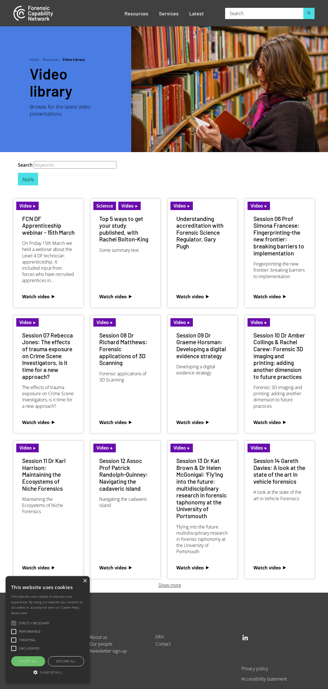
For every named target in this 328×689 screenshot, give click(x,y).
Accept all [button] (28, 661)
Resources (136, 13)
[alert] (48, 629)
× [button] (85, 581)
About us (98, 637)
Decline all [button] (66, 661)
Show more (169, 585)
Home (34, 59)
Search (25, 165)
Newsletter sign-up (108, 651)
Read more (19, 613)
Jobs (160, 636)
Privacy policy (254, 668)
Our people (100, 644)
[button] (47, 672)
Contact (163, 644)
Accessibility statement (264, 679)
